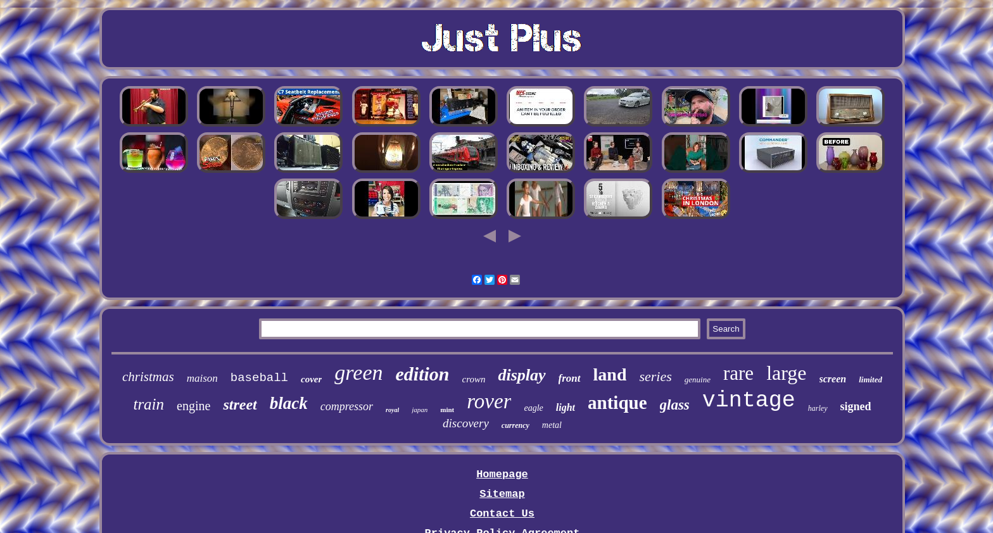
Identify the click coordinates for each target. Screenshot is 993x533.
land (610, 374)
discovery (466, 423)
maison (202, 378)
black (289, 403)
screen (833, 378)
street (239, 404)
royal (392, 409)
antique (617, 402)
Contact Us (502, 514)
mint (447, 409)
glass (675, 405)
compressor (346, 406)
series (655, 376)
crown (474, 379)
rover (489, 401)
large (786, 372)
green (358, 372)
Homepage (502, 474)
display (521, 375)
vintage (748, 400)
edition (422, 373)
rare (738, 373)
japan (419, 409)
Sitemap (501, 494)
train (148, 404)
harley (818, 408)
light (565, 407)
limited (870, 379)
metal (552, 425)
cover (311, 379)
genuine (698, 379)
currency (515, 425)
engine (193, 406)
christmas (148, 376)
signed (855, 406)
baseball (259, 378)
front (570, 378)
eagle (533, 408)
